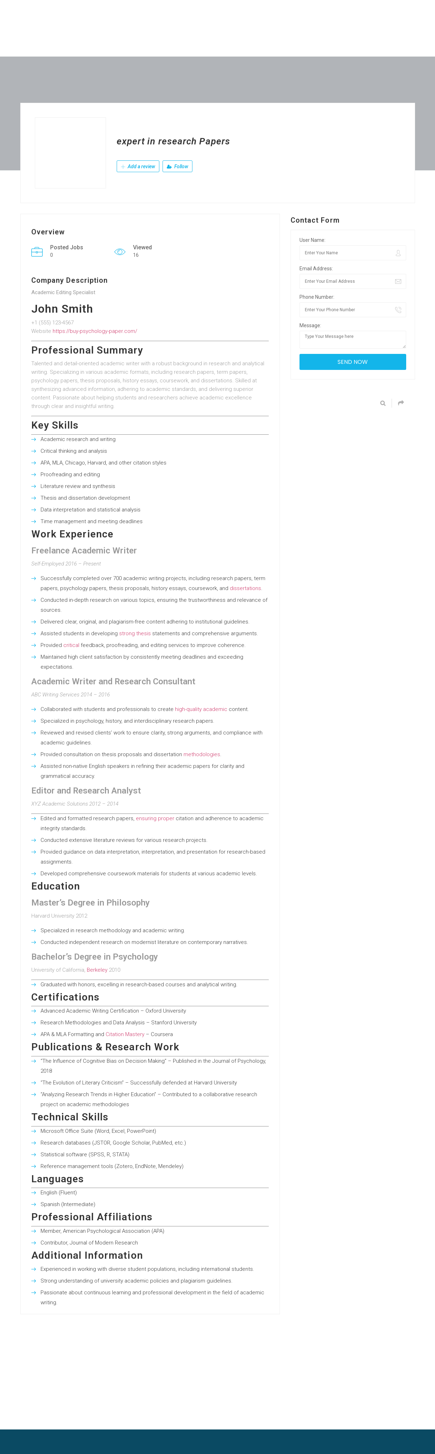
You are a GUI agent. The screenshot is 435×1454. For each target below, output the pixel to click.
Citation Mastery (125, 1034)
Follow (177, 166)
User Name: (312, 240)
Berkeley (97, 970)
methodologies (202, 754)
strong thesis (135, 633)
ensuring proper (155, 818)
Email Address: (316, 268)
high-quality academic (201, 709)
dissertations (245, 588)
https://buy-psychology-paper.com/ (95, 331)
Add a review (138, 166)
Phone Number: (316, 296)
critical (71, 645)
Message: (310, 325)
